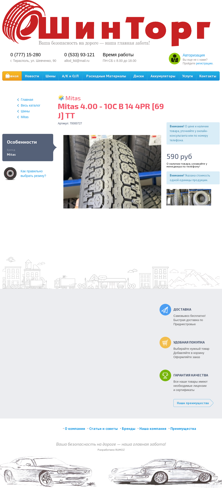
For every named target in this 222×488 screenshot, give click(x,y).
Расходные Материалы (106, 76)
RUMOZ (120, 449)
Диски (138, 76)
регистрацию (204, 63)
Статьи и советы (103, 428)
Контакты (207, 76)
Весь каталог (28, 105)
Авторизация (194, 55)
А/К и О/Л (70, 76)
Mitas (22, 117)
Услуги (187, 76)
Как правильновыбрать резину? (25, 173)
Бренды (128, 428)
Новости (32, 76)
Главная (11, 76)
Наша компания (152, 428)
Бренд (11, 149)
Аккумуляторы (163, 76)
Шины (51, 76)
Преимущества (183, 428)
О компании (75, 428)
